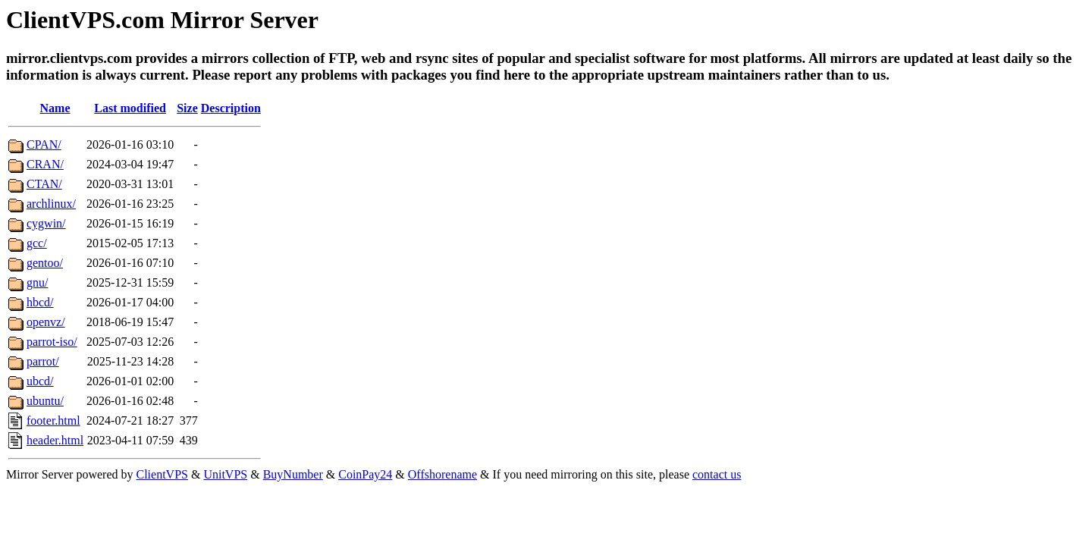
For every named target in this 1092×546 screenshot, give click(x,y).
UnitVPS (225, 474)
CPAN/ (44, 144)
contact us (716, 474)
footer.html (53, 420)
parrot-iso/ (52, 341)
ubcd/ (40, 381)
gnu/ (37, 282)
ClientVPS (162, 474)
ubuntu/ (45, 400)
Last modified (130, 108)
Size (187, 108)
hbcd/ (40, 302)
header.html (55, 440)
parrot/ (43, 361)
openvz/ (46, 321)
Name (55, 108)
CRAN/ (45, 164)
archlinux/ (51, 203)
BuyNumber (293, 474)
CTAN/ (44, 183)
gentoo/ (45, 262)
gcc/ (37, 243)
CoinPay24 (365, 474)
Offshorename (442, 474)
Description (231, 108)
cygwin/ (46, 223)
